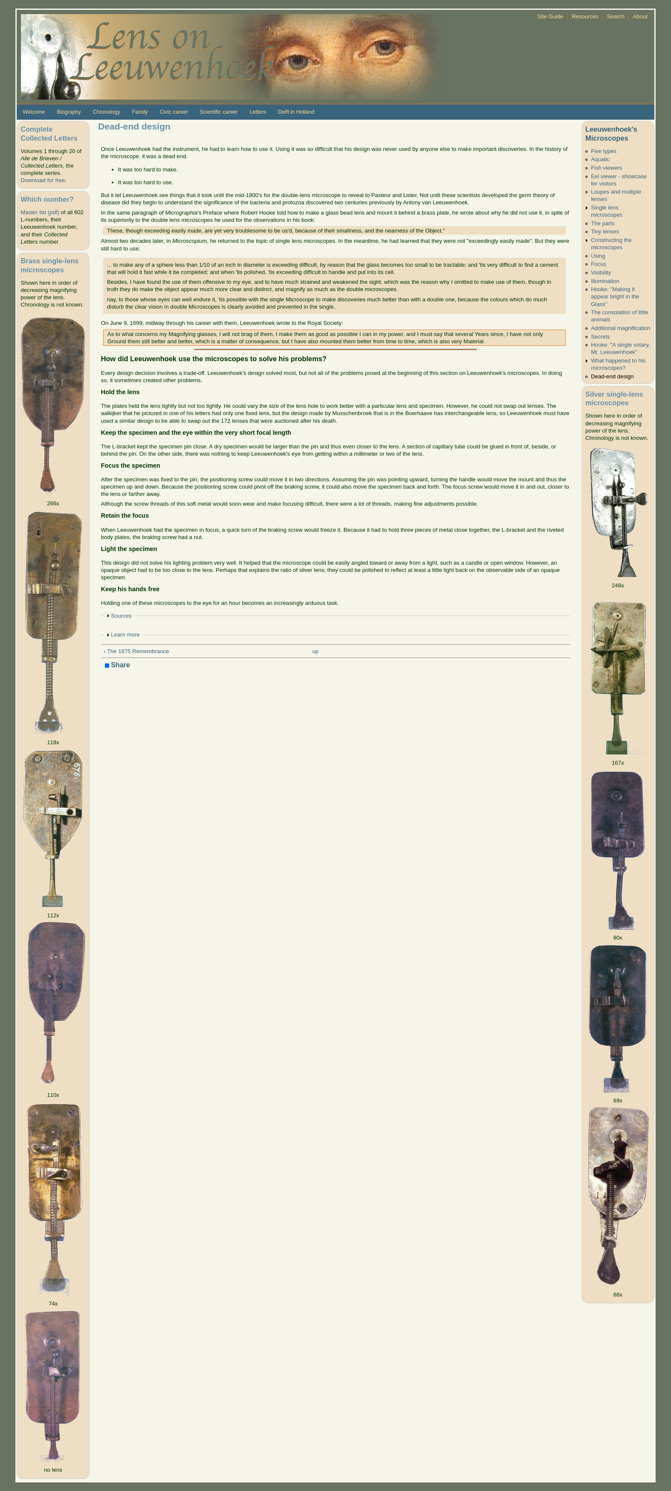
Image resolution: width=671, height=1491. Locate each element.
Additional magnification (620, 328)
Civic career (174, 112)
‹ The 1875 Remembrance (136, 651)
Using (598, 256)
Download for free (43, 180)
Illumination (605, 281)
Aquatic (600, 159)
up (315, 651)
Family (140, 112)
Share (117, 665)
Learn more (125, 634)
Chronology (106, 112)
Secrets (600, 336)
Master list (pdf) (40, 212)
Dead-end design (612, 376)
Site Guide (550, 16)
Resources (585, 16)
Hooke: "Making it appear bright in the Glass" (615, 296)
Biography (69, 112)
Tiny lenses (605, 231)
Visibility (601, 272)
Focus (598, 264)
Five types (604, 151)
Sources (121, 616)
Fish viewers (606, 168)
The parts (603, 223)
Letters (258, 112)
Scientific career (219, 112)
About (640, 16)
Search (616, 16)
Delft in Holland (296, 112)
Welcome (34, 112)
